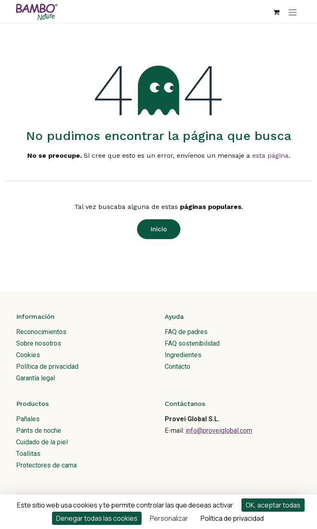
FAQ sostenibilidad (192, 343)
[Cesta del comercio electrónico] (276, 12)
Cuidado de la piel (42, 442)
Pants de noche (38, 430)
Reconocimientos (41, 332)
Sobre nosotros (38, 343)
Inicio (159, 229)
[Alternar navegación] (292, 12)
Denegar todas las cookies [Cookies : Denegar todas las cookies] (96, 518)
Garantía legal (35, 378)
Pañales (28, 419)
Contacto (177, 366)
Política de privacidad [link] (232, 518)
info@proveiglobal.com (219, 430)
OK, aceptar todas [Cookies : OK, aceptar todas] (273, 505)
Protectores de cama (46, 465)
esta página (270, 155)
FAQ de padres (186, 332)
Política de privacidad (47, 366)
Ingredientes (183, 355)
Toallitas (28, 454)
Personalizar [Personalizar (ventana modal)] (169, 518)
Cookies (28, 355)
